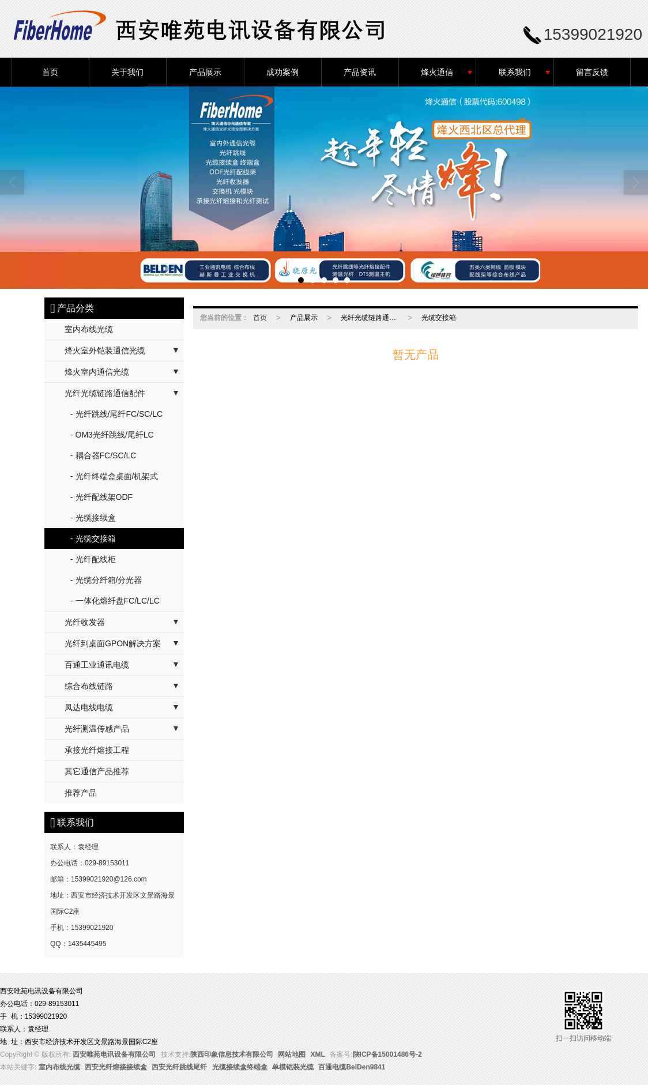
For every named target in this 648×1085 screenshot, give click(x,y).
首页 (50, 72)
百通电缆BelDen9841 (351, 1067)
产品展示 (205, 72)
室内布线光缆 (89, 329)
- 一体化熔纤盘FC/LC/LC (115, 600)
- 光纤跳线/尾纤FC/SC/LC (116, 414)
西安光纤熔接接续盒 (116, 1067)
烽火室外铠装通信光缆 (105, 350)
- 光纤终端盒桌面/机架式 (114, 476)
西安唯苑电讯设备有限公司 (114, 1054)
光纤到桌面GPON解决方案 (113, 643)
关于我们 (127, 72)
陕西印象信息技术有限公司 (231, 1054)
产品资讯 (360, 72)
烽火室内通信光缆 (97, 371)
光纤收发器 (85, 622)
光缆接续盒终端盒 (240, 1067)
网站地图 (292, 1054)
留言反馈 (592, 72)
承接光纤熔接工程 (97, 750)
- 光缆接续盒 (93, 517)
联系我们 (515, 72)
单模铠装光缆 (293, 1067)
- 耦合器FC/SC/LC (103, 455)
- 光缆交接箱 (93, 538)
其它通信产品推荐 (97, 771)
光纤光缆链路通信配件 (105, 393)
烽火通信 (437, 72)
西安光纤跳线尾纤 (179, 1067)
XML (318, 1054)
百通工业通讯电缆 (97, 664)
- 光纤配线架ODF (101, 497)
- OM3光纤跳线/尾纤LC (112, 434)
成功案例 (282, 72)
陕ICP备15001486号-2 (387, 1054)
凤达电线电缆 (89, 707)
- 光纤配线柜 (93, 559)
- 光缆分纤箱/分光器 (106, 580)
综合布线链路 (89, 686)
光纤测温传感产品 (97, 728)
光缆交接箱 (438, 318)
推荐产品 (81, 792)
